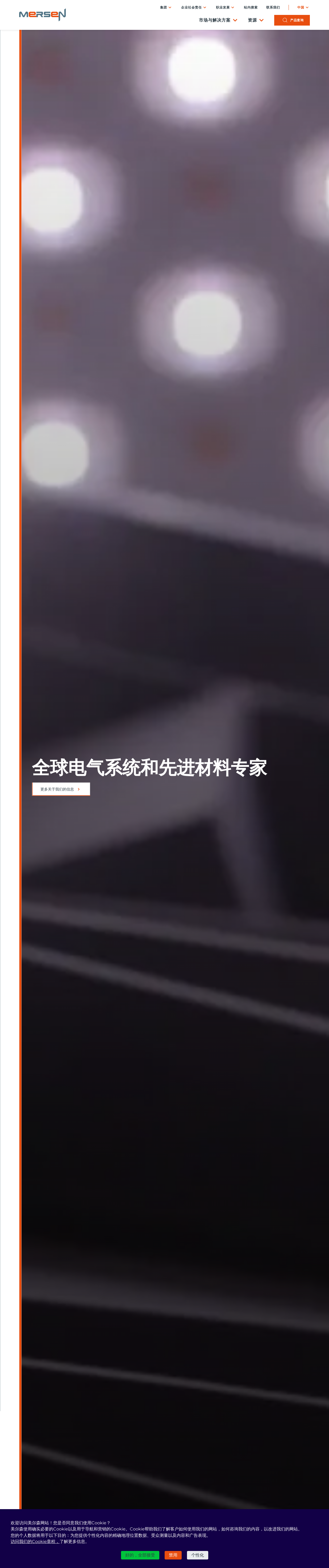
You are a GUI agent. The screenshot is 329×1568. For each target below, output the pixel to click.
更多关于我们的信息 (57, 789)
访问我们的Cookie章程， (35, 1541)
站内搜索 (251, 7)
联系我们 (273, 7)
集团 (163, 7)
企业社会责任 (191, 7)
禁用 (173, 1555)
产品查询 (296, 20)
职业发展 (223, 7)
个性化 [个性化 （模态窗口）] (197, 1555)
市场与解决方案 (215, 20)
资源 (252, 20)
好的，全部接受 (140, 1555)
